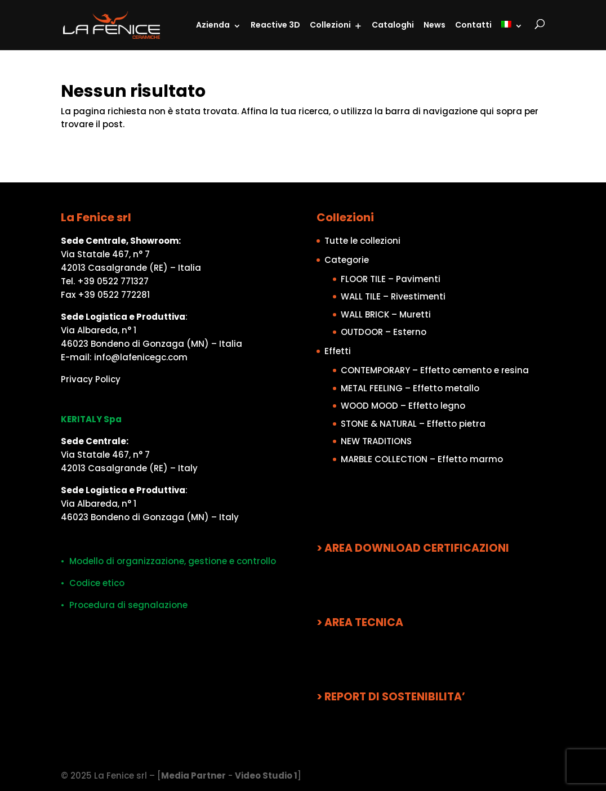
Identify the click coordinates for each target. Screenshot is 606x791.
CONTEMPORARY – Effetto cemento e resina (435, 370)
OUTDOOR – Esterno (383, 332)
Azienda (213, 24)
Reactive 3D (275, 24)
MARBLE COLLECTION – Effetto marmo (422, 459)
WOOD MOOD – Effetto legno (403, 406)
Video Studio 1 (266, 775)
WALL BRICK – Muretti (386, 314)
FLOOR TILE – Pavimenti (390, 279)
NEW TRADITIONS (376, 441)
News (434, 24)
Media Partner (193, 775)
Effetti (337, 351)
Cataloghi (393, 24)
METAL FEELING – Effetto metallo (410, 388)
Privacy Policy (91, 379)
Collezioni (330, 24)
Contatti (473, 24)
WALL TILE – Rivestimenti (393, 296)
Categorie (346, 260)
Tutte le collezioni (362, 241)
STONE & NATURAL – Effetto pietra (413, 424)
